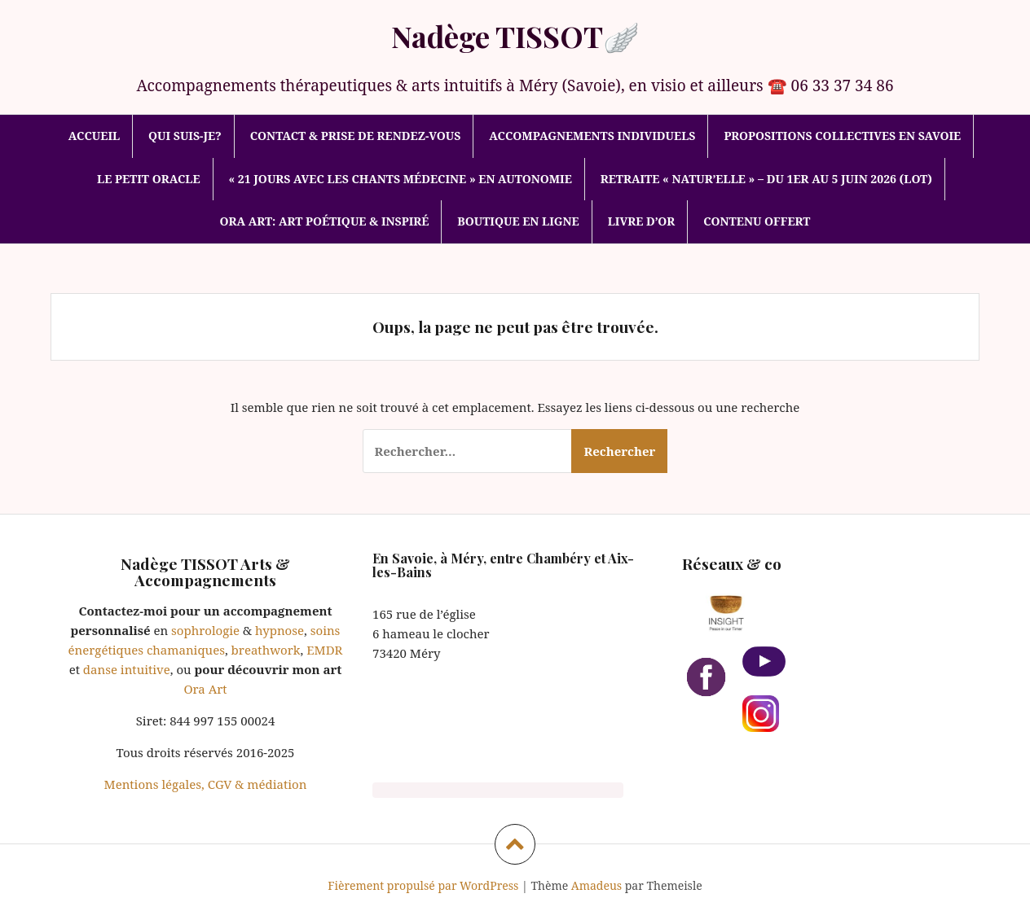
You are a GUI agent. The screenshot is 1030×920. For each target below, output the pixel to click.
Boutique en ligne (518, 221)
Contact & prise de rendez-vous (355, 135)
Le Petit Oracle (148, 178)
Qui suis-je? (185, 135)
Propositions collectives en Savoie (842, 135)
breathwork (266, 650)
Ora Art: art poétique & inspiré (324, 221)
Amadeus (596, 885)
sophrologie (205, 630)
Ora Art (205, 689)
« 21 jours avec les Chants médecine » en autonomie (399, 178)
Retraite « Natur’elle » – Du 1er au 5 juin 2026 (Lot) (766, 178)
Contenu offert (756, 221)
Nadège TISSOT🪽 (515, 35)
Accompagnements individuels (592, 135)
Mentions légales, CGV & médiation (205, 784)
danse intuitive (125, 669)
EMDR (322, 650)
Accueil (94, 135)
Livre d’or (642, 221)
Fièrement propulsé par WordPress (423, 885)
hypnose (279, 630)
